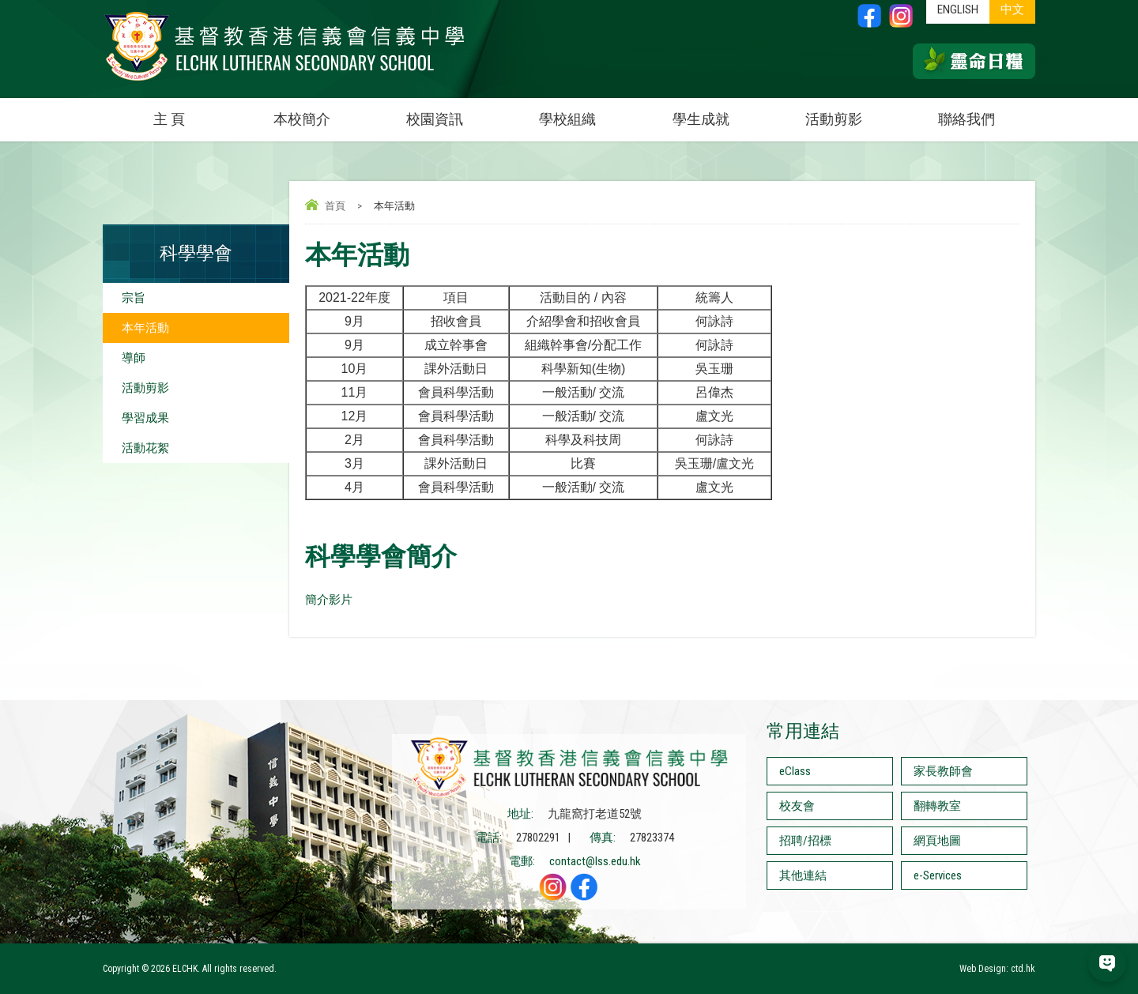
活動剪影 (852, 112)
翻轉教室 (937, 806)
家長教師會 (943, 771)
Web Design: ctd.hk (997, 968)
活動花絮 (145, 448)
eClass (795, 771)
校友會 (797, 806)
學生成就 (701, 119)
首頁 (335, 206)
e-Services (938, 875)
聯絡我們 (966, 119)
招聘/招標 (805, 841)
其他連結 (803, 875)
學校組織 (586, 112)
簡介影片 (328, 600)
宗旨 (133, 298)
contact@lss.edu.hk (595, 861)
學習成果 (145, 418)
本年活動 (145, 328)
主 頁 (169, 119)
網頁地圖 (937, 841)
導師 (133, 358)
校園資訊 (453, 112)
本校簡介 (320, 112)
